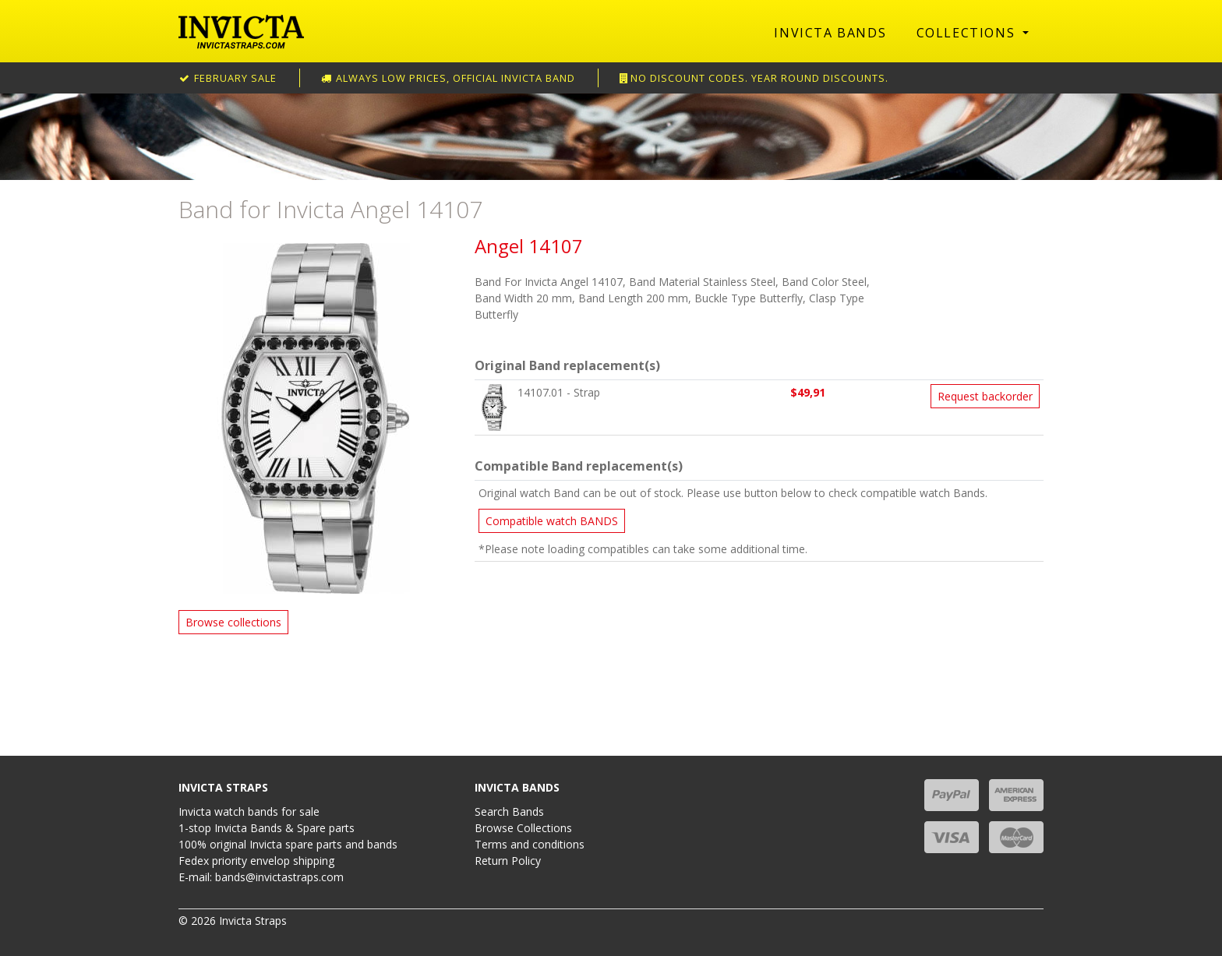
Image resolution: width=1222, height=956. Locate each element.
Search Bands (509, 811)
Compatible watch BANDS (552, 520)
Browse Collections (523, 827)
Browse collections (233, 622)
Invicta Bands (830, 32)
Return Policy (508, 860)
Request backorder (985, 396)
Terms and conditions (530, 844)
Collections (967, 32)
